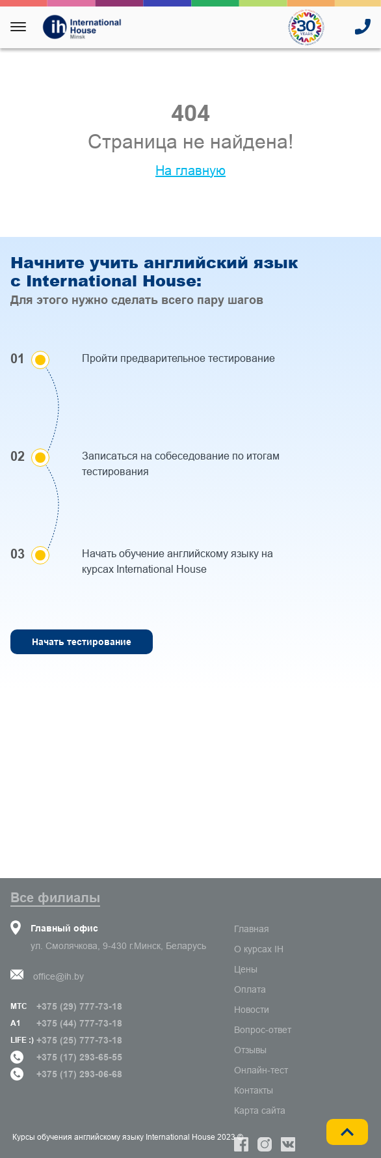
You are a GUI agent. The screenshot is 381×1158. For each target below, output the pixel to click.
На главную (190, 170)
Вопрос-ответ (262, 1030)
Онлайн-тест (261, 1070)
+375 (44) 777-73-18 (79, 1023)
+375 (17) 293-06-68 (79, 1074)
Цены (245, 969)
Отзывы (250, 1050)
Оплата (250, 989)
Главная (251, 929)
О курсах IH (258, 949)
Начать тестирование (81, 642)
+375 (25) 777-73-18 (79, 1040)
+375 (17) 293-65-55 (79, 1057)
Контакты (253, 1090)
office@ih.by (58, 976)
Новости (251, 1009)
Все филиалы (55, 897)
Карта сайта (259, 1110)
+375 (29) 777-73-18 (79, 1006)
